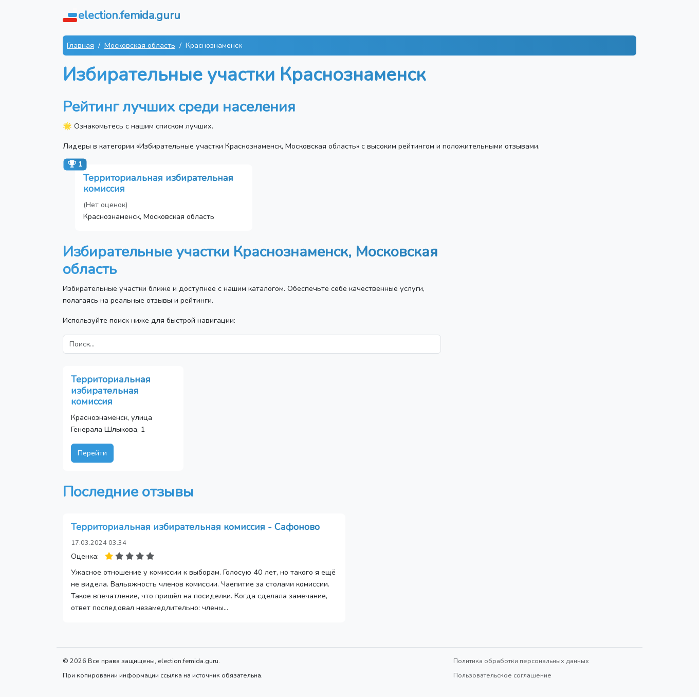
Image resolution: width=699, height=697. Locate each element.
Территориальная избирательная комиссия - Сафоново (195, 527)
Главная (80, 45)
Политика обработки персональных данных (521, 660)
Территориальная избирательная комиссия (158, 183)
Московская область (139, 45)
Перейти (92, 453)
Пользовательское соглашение (502, 675)
